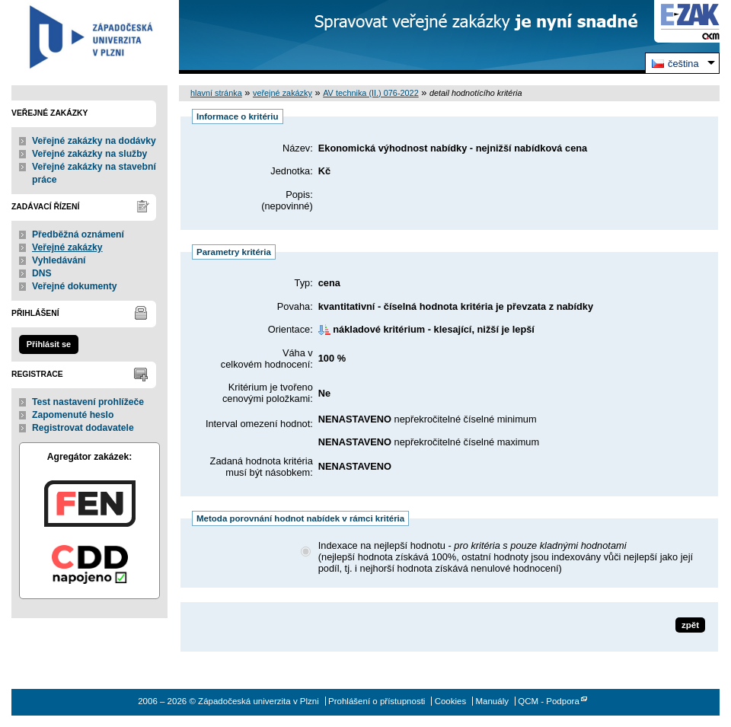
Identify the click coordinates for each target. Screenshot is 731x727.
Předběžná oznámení (78, 234)
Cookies (451, 701)
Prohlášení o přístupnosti (376, 701)
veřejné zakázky (282, 92)
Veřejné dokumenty (74, 286)
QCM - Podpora (548, 701)
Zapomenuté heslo (72, 415)
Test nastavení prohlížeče (88, 402)
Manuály (492, 701)
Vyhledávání (59, 260)
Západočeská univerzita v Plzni (89, 37)
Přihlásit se (49, 344)
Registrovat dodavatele (83, 427)
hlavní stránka (216, 92)
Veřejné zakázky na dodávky (94, 141)
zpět (690, 625)
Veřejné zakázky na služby (89, 153)
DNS (42, 273)
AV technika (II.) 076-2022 (371, 92)
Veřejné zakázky (67, 247)
